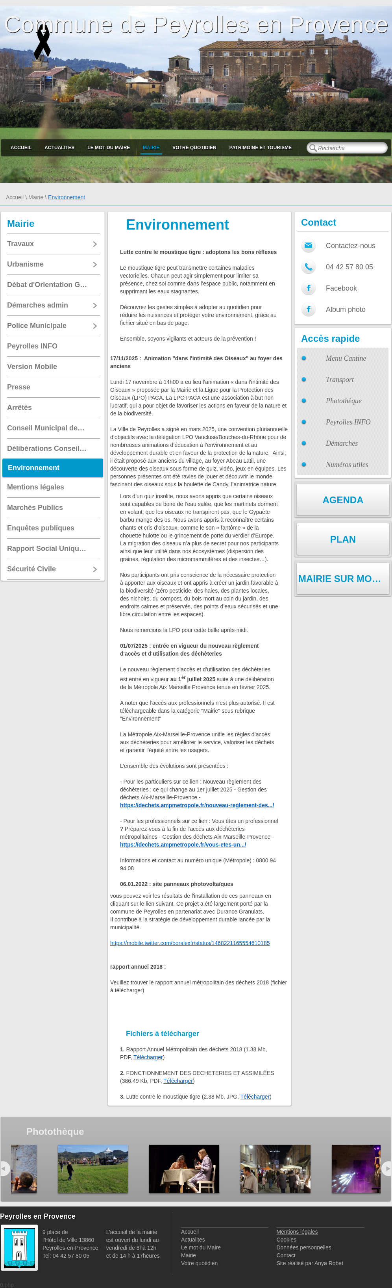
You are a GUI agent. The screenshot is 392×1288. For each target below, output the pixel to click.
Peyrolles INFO (348, 422)
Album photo (346, 309)
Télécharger (148, 1057)
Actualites (59, 147)
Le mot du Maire (108, 147)
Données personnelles (303, 1247)
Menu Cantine (346, 358)
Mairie (151, 147)
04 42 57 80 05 (349, 267)
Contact (285, 1255)
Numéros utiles (347, 465)
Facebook (341, 288)
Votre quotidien (194, 147)
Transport (340, 380)
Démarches (342, 443)
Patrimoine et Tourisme (260, 147)
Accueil (21, 147)
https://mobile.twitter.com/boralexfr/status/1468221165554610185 (190, 943)
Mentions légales (297, 1232)
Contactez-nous (350, 246)
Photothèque (344, 401)
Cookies (286, 1239)
